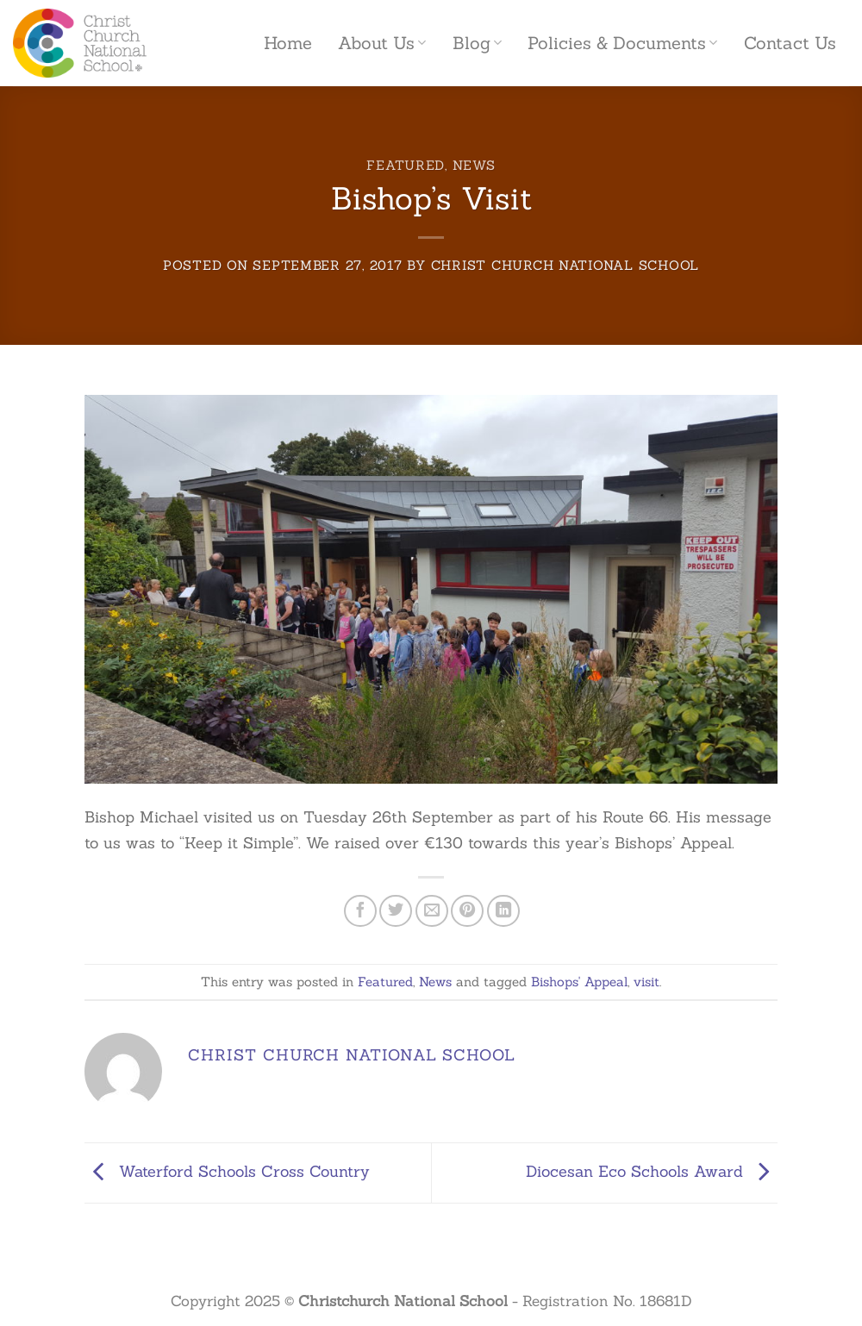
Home (288, 43)
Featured (405, 165)
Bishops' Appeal (579, 981)
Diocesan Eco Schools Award (652, 1171)
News (474, 165)
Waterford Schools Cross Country (227, 1171)
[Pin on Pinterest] (467, 911)
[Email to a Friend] (431, 911)
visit (646, 981)
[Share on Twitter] (395, 911)
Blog (477, 43)
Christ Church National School (565, 265)
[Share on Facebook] (360, 911)
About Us (382, 43)
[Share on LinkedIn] (503, 911)
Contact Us (790, 43)
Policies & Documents (622, 43)
